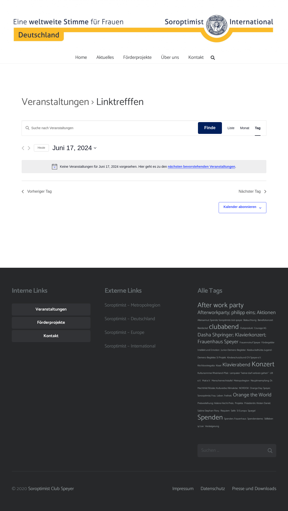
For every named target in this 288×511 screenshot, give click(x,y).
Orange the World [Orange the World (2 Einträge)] (252, 395)
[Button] (26, 26)
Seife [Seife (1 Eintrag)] (233, 411)
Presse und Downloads (254, 489)
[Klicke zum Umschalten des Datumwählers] (74, 148)
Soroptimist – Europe (124, 332)
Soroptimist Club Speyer (51, 489)
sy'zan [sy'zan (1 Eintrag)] (200, 426)
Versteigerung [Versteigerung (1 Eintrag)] (212, 426)
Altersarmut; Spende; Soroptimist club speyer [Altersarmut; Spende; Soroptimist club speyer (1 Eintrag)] (219, 320)
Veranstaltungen (55, 102)
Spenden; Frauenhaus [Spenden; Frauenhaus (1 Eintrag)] (235, 419)
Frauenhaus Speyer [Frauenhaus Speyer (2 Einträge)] (217, 342)
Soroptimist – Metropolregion (132, 305)
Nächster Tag (252, 191)
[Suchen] (213, 57)
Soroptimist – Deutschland (130, 319)
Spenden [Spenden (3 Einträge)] (210, 417)
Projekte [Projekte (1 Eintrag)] (239, 403)
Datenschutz (213, 489)
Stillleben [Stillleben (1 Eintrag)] (268, 419)
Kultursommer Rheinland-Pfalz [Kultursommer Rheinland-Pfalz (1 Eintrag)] (213, 373)
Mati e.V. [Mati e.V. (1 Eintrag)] (206, 381)
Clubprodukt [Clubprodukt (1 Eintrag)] (246, 328)
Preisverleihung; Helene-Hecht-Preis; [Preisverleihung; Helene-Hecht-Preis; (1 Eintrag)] (215, 403)
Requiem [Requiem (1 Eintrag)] (225, 411)
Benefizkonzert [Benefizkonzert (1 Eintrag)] (265, 320)
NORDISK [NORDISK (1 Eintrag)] (244, 388)
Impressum (182, 489)
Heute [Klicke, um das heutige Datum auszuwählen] (41, 147)
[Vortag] (23, 148)
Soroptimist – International (130, 346)
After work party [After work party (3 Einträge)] (220, 305)
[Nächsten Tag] (29, 148)
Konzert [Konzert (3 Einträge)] (263, 364)
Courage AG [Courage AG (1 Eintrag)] (260, 328)
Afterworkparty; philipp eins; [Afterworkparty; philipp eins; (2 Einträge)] (226, 312)
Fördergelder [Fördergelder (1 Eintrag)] (267, 342)
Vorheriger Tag (37, 191)
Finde (210, 127)
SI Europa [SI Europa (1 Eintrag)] (242, 411)
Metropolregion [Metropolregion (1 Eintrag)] (241, 381)
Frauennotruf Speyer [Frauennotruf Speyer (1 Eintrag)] (250, 342)
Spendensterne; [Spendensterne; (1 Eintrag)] (255, 419)
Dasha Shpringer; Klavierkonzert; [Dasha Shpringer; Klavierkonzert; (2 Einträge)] (231, 335)
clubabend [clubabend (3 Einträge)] (224, 327)
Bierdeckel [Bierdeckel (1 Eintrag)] (202, 328)
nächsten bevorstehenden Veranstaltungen (201, 166)
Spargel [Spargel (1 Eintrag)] (251, 411)
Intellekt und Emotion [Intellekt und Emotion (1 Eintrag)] (208, 350)
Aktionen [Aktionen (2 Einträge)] (266, 312)
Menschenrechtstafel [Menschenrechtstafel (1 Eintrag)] (222, 381)
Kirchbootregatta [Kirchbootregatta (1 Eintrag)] (206, 365)
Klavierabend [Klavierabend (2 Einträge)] (236, 365)
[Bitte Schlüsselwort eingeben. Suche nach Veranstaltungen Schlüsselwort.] (110, 128)
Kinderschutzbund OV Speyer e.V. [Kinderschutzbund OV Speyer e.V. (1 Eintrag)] (244, 357)
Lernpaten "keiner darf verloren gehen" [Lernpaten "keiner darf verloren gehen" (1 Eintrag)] (249, 373)
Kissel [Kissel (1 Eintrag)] (218, 365)
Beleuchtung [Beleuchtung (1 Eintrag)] (249, 320)
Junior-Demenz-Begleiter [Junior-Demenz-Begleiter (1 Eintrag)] (233, 350)
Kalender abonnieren (240, 207)
